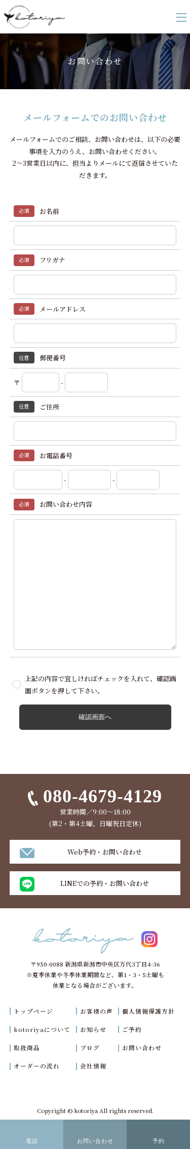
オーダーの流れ (37, 1066)
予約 (159, 1141)
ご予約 (132, 1029)
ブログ (90, 1048)
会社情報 (93, 1066)
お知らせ (93, 1029)
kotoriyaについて (42, 1029)
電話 (32, 1141)
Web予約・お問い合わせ (104, 852)
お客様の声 (96, 1011)
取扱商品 (27, 1048)
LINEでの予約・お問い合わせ (104, 883)
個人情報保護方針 (148, 1011)
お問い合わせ (142, 1048)
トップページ (33, 1011)
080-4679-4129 (102, 796)
